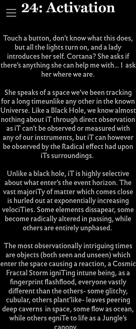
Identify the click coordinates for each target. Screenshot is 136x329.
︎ (11, 13)
